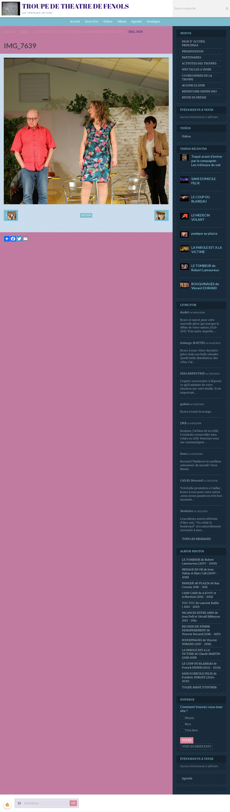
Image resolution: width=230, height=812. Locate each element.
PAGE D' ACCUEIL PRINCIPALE (193, 43)
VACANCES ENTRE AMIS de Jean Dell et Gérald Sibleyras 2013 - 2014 (201, 616)
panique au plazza (204, 233)
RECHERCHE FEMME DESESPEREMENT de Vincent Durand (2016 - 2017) (201, 630)
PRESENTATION (192, 51)
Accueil (75, 21)
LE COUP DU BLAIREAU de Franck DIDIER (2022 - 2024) (201, 665)
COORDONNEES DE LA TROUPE (197, 77)
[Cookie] (7, 805)
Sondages (153, 21)
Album (121, 21)
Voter (186, 740)
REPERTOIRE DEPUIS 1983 (199, 91)
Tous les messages (196, 539)
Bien (185, 724)
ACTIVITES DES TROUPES (199, 63)
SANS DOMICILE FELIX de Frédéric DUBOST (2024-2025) (199, 677)
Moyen (187, 718)
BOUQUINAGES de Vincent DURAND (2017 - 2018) (199, 642)
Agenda (136, 21)
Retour (86, 215)
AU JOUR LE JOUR (193, 85)
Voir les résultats (196, 746)
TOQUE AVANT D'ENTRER (199, 687)
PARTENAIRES (191, 57)
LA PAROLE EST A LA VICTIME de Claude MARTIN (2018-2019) (79, 32)
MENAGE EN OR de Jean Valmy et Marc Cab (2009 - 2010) (199, 573)
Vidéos (107, 21)
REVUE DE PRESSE (194, 97)
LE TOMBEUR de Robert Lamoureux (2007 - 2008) (199, 561)
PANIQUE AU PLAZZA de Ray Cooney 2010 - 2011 (200, 585)
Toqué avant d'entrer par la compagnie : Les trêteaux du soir (206, 161)
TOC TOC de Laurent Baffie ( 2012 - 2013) (200, 605)
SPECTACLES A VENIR (196, 69)
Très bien (189, 730)
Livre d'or (91, 21)
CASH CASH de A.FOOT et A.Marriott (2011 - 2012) (199, 595)
